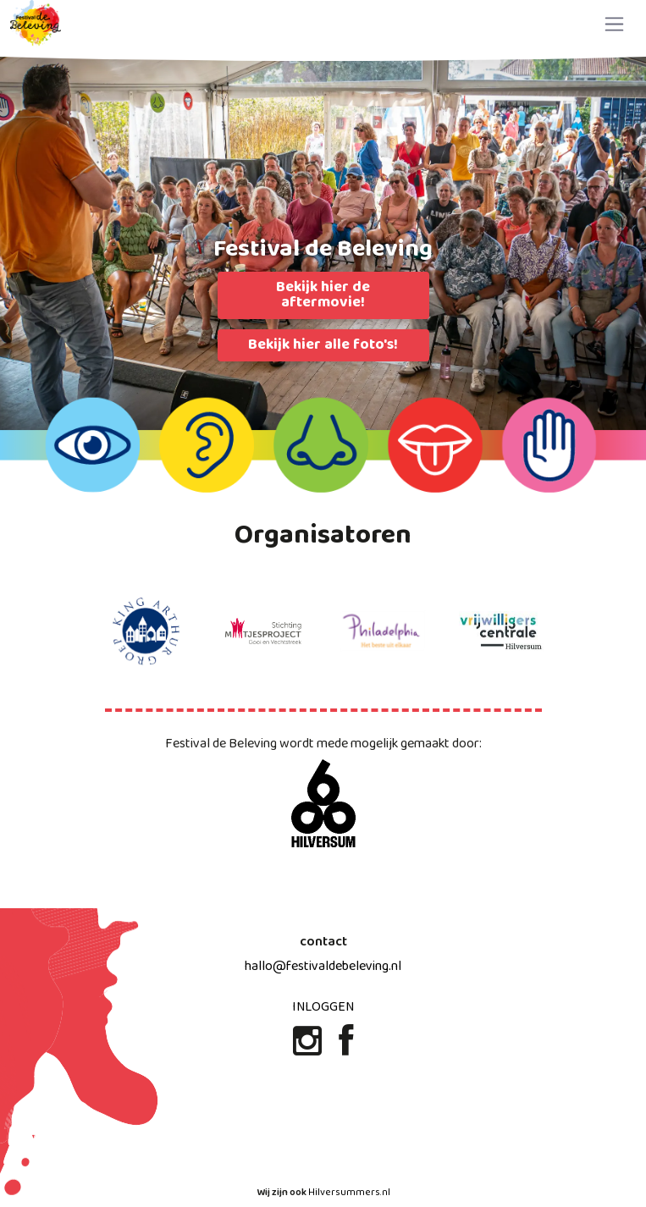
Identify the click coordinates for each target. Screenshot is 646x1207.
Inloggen (323, 1006)
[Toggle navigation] (614, 24)
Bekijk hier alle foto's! (323, 345)
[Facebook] (346, 1048)
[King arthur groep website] (145, 631)
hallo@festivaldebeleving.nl (323, 966)
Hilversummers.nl (349, 1192)
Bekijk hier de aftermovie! (323, 295)
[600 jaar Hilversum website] (323, 804)
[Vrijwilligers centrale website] (501, 631)
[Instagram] (309, 1048)
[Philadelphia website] (382, 631)
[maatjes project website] (264, 631)
